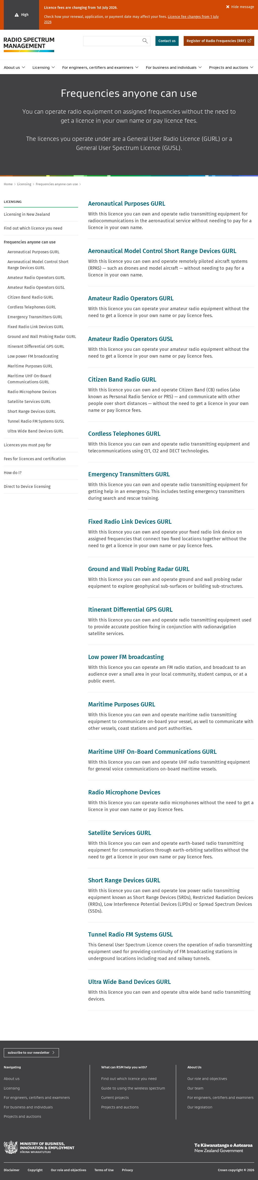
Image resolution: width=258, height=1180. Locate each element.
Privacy (127, 1170)
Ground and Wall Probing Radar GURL (42, 336)
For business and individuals (171, 67)
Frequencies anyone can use (30, 242)
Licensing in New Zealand (27, 214)
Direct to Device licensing (27, 486)
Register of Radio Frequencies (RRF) (216, 41)
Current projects (115, 1097)
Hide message (242, 7)
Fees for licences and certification (35, 458)
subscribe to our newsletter (28, 1052)
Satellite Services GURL (29, 401)
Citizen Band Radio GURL (30, 297)
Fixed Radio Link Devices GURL (36, 326)
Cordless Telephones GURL (32, 307)
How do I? (12, 472)
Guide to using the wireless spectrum (133, 1088)
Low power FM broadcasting (33, 356)
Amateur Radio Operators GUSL (36, 287)
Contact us (167, 41)
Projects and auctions (228, 67)
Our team (195, 1088)
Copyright (35, 1170)
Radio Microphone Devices (32, 391)
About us (12, 67)
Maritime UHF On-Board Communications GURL (29, 379)
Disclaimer (11, 1170)
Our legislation (199, 1107)
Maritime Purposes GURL (30, 366)
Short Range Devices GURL (32, 411)
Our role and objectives (207, 1078)
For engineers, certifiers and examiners (97, 67)
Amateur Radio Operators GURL (36, 277)
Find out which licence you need (33, 228)
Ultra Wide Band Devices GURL (35, 431)
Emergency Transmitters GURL (35, 317)
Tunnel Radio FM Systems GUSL (36, 421)
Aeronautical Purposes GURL (33, 252)
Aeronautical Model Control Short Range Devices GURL (38, 264)
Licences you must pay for (27, 445)
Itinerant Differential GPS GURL (36, 346)
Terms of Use (104, 1170)
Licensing (41, 67)
